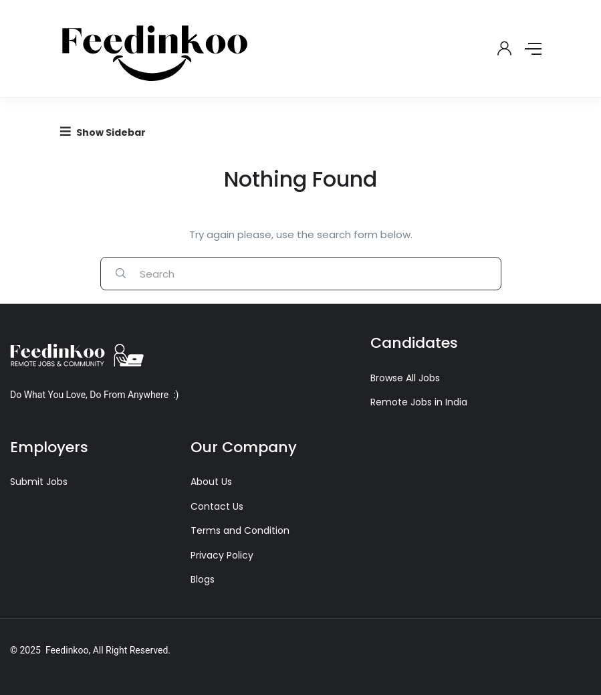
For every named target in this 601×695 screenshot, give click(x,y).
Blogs (203, 579)
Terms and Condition (240, 530)
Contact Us (217, 506)
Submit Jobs (39, 481)
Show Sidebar (103, 132)
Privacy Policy (222, 555)
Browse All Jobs (405, 378)
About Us (211, 481)
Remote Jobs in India (418, 402)
